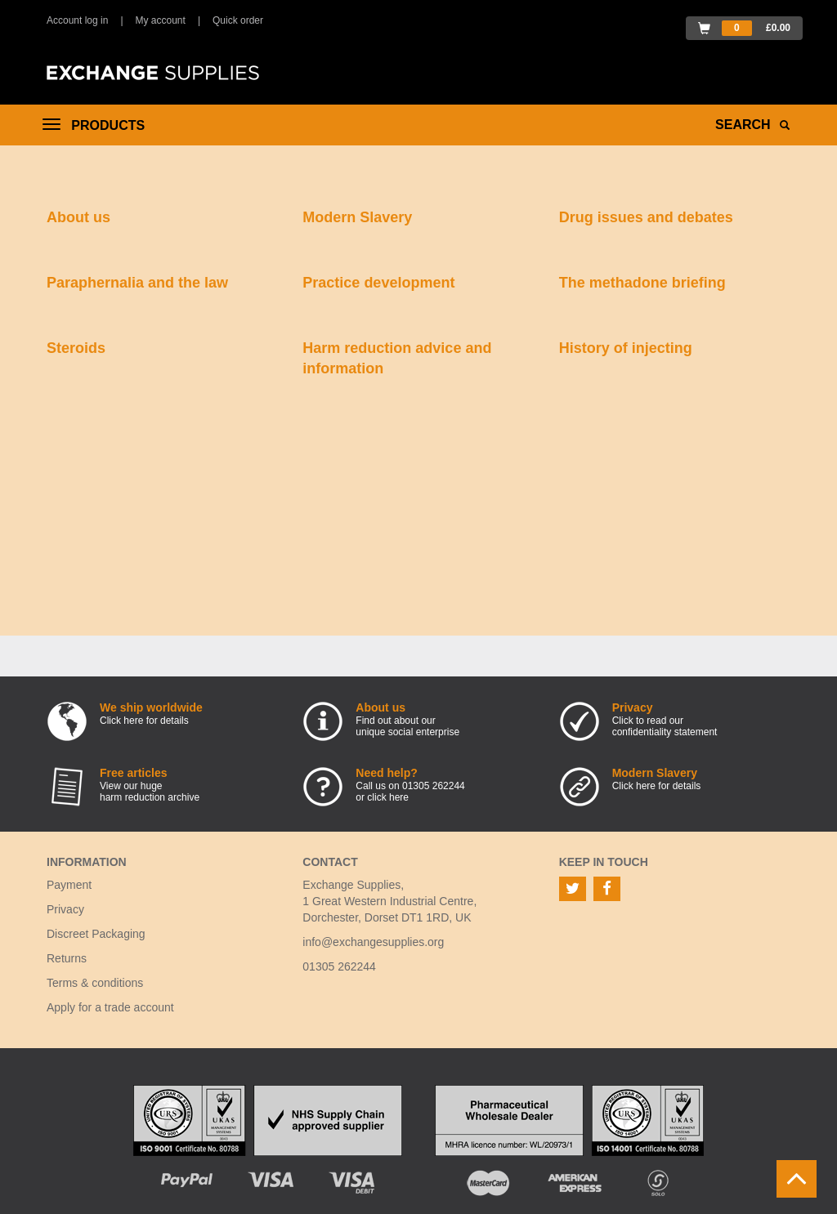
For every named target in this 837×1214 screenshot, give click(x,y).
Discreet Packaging (96, 933)
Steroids (76, 348)
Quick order (238, 20)
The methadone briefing (642, 282)
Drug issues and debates (646, 217)
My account (161, 20)
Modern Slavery (357, 217)
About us (78, 217)
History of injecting (625, 348)
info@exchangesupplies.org (373, 941)
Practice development (378, 282)
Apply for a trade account (110, 1007)
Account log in (77, 20)
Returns (67, 958)
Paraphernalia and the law (137, 282)
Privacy (65, 909)
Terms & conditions (95, 982)
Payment (69, 884)
